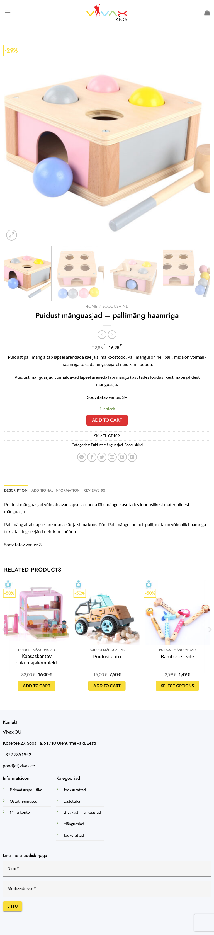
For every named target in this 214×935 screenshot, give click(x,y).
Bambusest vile (177, 656)
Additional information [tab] (55, 490)
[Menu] (7, 12)
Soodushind (116, 306)
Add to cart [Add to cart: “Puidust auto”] (107, 685)
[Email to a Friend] (112, 457)
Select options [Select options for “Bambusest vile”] (177, 685)
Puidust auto (107, 656)
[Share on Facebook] (91, 457)
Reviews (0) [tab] (94, 490)
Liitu (12, 906)
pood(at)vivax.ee (19, 765)
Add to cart (107, 419)
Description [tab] (16, 490)
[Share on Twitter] (101, 457)
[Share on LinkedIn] (132, 457)
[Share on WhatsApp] (81, 457)
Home (91, 306)
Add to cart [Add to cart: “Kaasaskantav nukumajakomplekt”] (36, 685)
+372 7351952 (17, 754)
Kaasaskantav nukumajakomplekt (36, 659)
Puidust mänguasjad (107, 445)
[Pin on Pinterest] (122, 457)
